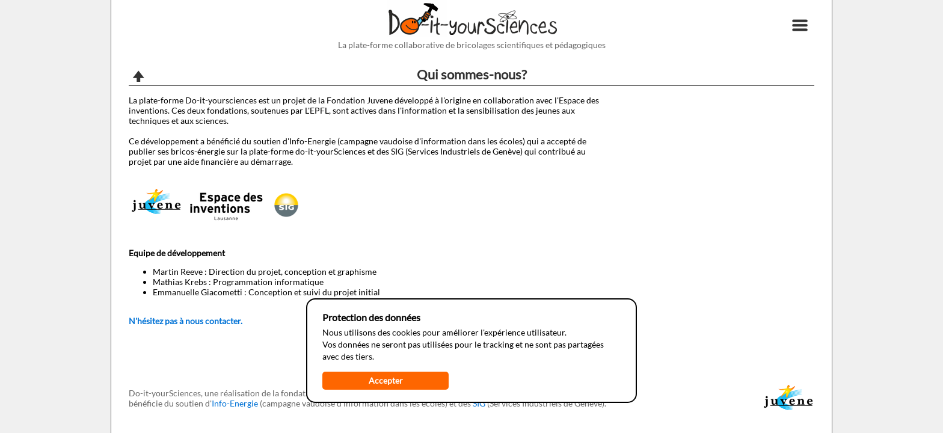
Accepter (386, 380)
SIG (479, 403)
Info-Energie (235, 403)
